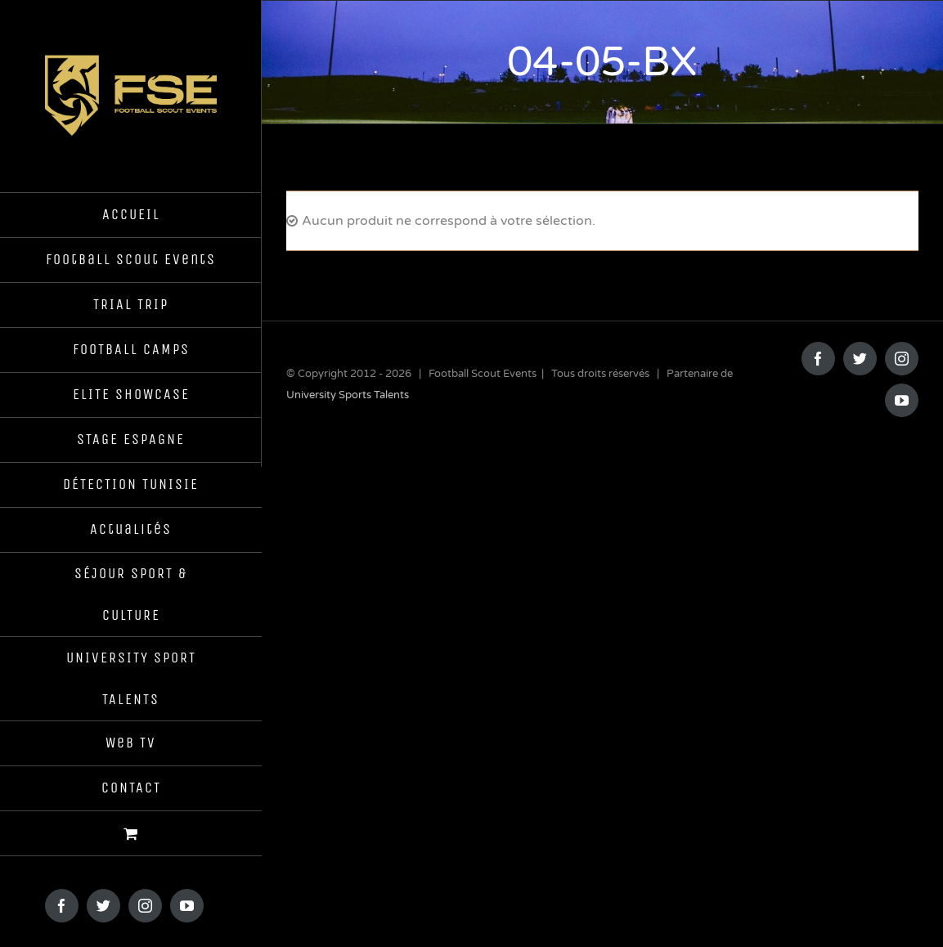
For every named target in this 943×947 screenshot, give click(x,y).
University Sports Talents (347, 395)
